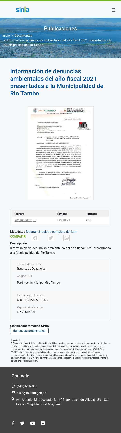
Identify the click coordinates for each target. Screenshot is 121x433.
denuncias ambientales (29, 331)
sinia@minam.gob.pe (31, 393)
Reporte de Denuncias (31, 268)
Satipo (39, 282)
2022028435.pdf (25, 220)
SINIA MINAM (26, 311)
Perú (20, 282)
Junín (29, 282)
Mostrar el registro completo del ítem (51, 232)
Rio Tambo (53, 282)
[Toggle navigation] (114, 10)
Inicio (6, 35)
